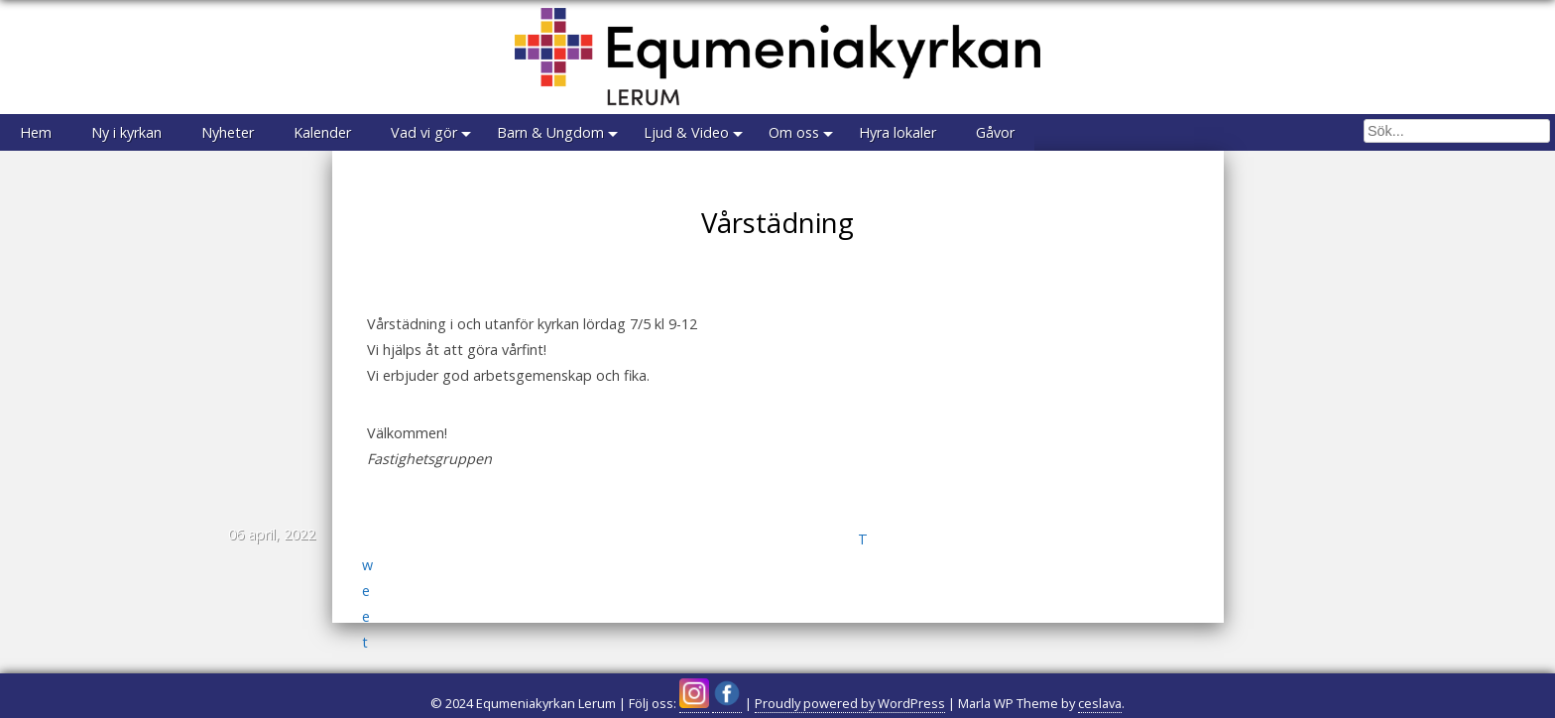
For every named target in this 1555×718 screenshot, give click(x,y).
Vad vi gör (424, 132)
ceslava (1100, 703)
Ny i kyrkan (126, 132)
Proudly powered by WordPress (850, 703)
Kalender (322, 132)
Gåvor (995, 132)
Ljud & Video (686, 132)
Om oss (794, 132)
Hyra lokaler (897, 132)
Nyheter (227, 132)
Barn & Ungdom (550, 132)
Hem (36, 132)
